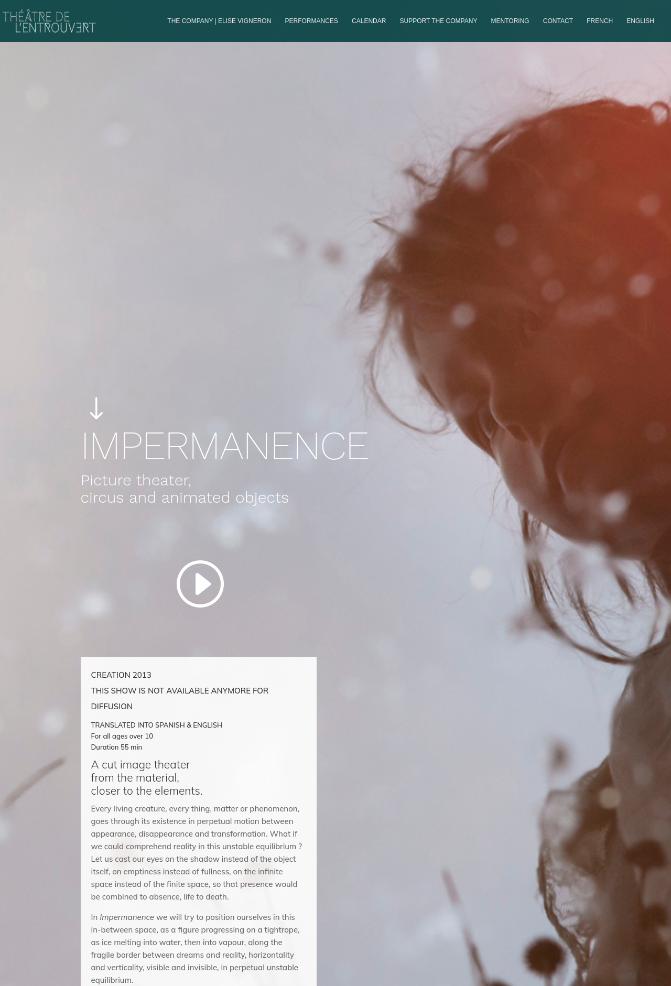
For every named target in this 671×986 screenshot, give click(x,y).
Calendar (369, 21)
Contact (558, 21)
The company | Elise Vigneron (219, 21)
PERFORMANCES (311, 21)
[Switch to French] (600, 29)
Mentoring (510, 21)
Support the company (439, 21)
